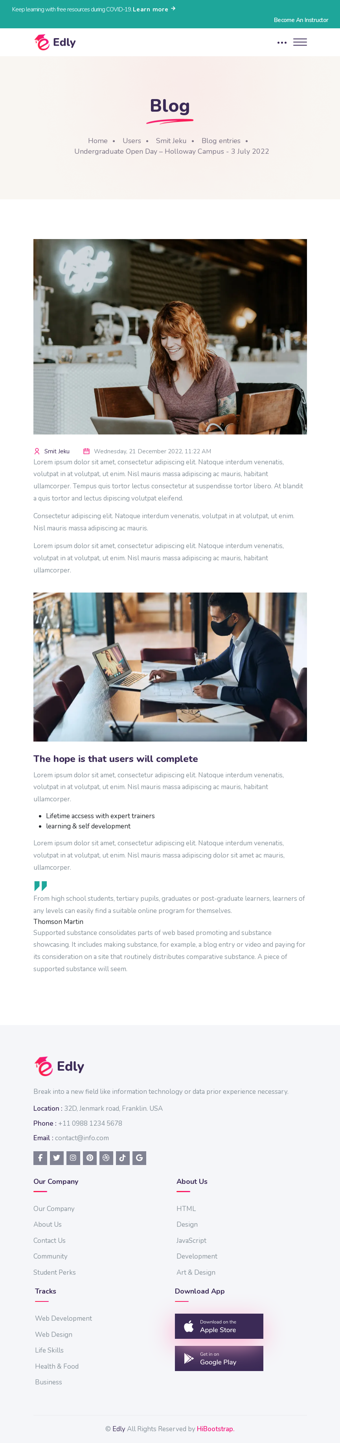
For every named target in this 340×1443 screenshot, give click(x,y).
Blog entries (221, 140)
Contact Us (49, 1240)
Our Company (54, 1208)
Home (98, 140)
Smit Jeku (171, 140)
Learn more (154, 9)
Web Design (53, 1334)
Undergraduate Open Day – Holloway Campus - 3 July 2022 (171, 151)
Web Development (63, 1318)
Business (48, 1382)
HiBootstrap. (216, 1429)
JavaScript (191, 1240)
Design (187, 1224)
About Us (47, 1224)
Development (196, 1256)
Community (50, 1256)
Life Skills (49, 1350)
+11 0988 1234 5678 (90, 1123)
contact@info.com (82, 1138)
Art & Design (195, 1272)
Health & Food (57, 1366)
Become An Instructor (301, 20)
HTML (186, 1208)
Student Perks (54, 1272)
